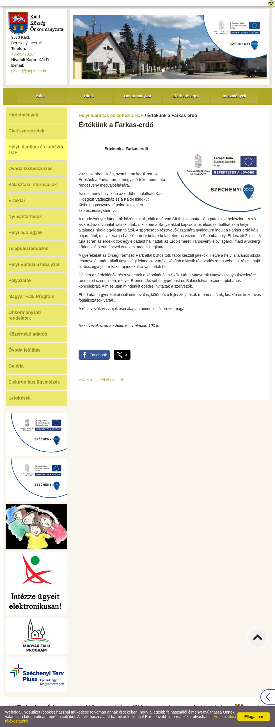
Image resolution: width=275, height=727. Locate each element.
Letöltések (19, 398)
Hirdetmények (23, 115)
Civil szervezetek (26, 131)
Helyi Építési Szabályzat (33, 264)
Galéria (16, 366)
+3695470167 (23, 54)
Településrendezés (28, 248)
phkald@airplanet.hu (29, 71)
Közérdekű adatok (27, 334)
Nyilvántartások (25, 216)
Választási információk (32, 184)
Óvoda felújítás (24, 350)
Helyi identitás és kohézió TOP (35, 150)
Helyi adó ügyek (25, 232)
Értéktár (16, 200)
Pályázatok (20, 280)
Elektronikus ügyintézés (34, 382)
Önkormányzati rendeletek (24, 315)
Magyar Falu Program (31, 296)
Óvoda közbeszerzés (30, 168)
